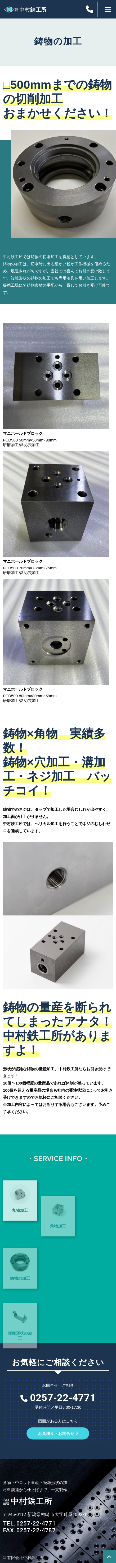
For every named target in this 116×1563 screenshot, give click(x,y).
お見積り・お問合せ (58, 1433)
